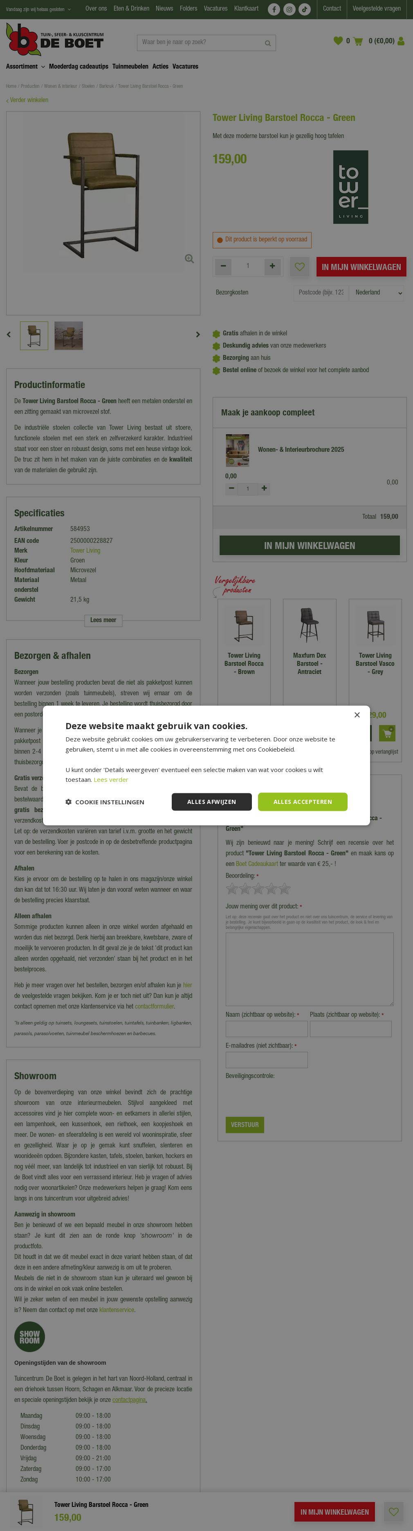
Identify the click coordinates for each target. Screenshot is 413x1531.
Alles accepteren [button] (303, 802)
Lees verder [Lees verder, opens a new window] (111, 779)
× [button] (357, 715)
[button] (104, 802)
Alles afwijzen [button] (211, 802)
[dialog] (206, 765)
